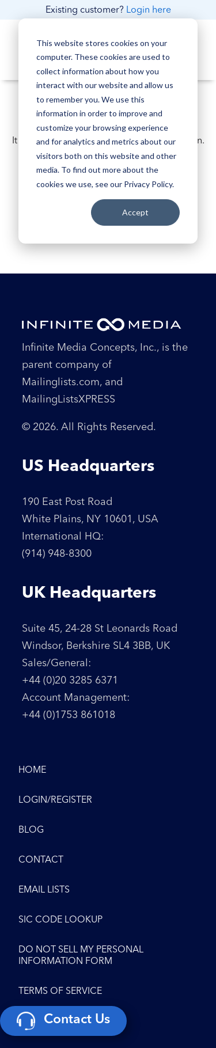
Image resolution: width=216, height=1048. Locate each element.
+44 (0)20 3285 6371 (70, 680)
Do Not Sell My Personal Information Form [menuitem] (80, 956)
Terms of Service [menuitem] (60, 991)
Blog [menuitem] (31, 830)
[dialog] (108, 131)
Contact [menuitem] (40, 860)
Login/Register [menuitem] (55, 800)
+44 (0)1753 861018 (68, 715)
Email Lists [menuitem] (44, 890)
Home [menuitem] (32, 770)
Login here (148, 10)
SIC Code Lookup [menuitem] (60, 920)
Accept (135, 212)
